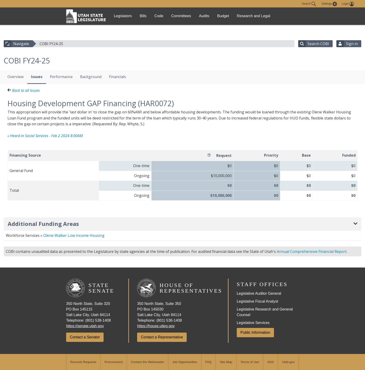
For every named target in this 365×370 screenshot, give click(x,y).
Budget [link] (244, 16)
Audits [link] (221, 16)
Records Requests (83, 362)
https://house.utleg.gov (156, 326)
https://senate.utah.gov (85, 326)
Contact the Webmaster (147, 362)
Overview (15, 76)
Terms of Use (249, 362)
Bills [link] (148, 16)
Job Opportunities (184, 362)
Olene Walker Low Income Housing (74, 235)
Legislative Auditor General (259, 293)
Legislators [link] (125, 16)
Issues (36, 76)
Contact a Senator (85, 337)
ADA (270, 362)
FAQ (208, 362)
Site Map (226, 362)
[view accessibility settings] (329, 3)
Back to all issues (23, 90)
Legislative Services (253, 323)
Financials (117, 76)
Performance (61, 76)
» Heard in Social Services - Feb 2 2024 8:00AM (45, 135)
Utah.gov (288, 362)
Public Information (255, 332)
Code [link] (168, 16)
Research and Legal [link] (277, 16)
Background (90, 76)
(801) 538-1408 (98, 320)
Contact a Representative (162, 337)
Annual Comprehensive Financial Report (312, 251)
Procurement (114, 362)
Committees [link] (194, 16)
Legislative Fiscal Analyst (257, 301)
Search (309, 4)
